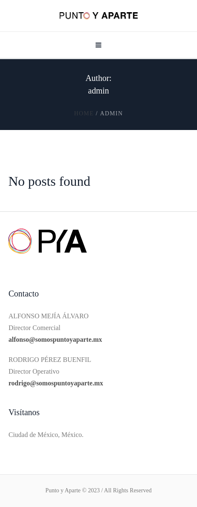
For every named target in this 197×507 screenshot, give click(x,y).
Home (84, 113)
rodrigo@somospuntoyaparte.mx (55, 383)
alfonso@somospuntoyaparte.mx (55, 339)
